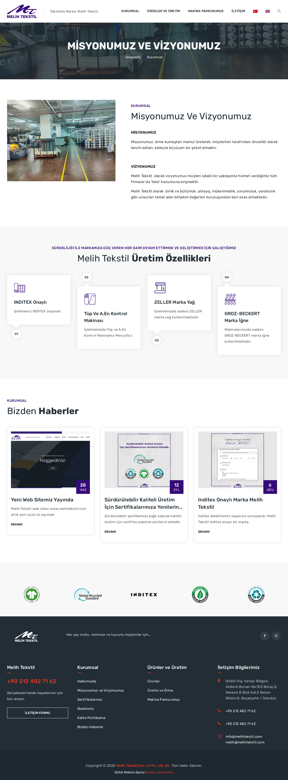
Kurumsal (130, 11)
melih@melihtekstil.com (245, 742)
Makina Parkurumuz (206, 11)
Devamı (16, 524)
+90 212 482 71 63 (241, 724)
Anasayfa (133, 57)
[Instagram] (276, 635)
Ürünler (153, 681)
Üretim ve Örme (160, 690)
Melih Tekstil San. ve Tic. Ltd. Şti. (143, 766)
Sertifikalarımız (89, 699)
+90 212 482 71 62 (241, 711)
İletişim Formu (37, 713)
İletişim (238, 11)
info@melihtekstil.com (244, 737)
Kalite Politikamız (91, 718)
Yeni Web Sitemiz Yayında (42, 500)
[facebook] (264, 635)
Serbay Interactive (159, 772)
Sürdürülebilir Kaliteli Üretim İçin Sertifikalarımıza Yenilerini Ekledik (143, 507)
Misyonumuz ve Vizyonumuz (100, 690)
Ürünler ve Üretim (163, 11)
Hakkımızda (86, 681)
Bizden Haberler (90, 727)
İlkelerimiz (85, 709)
